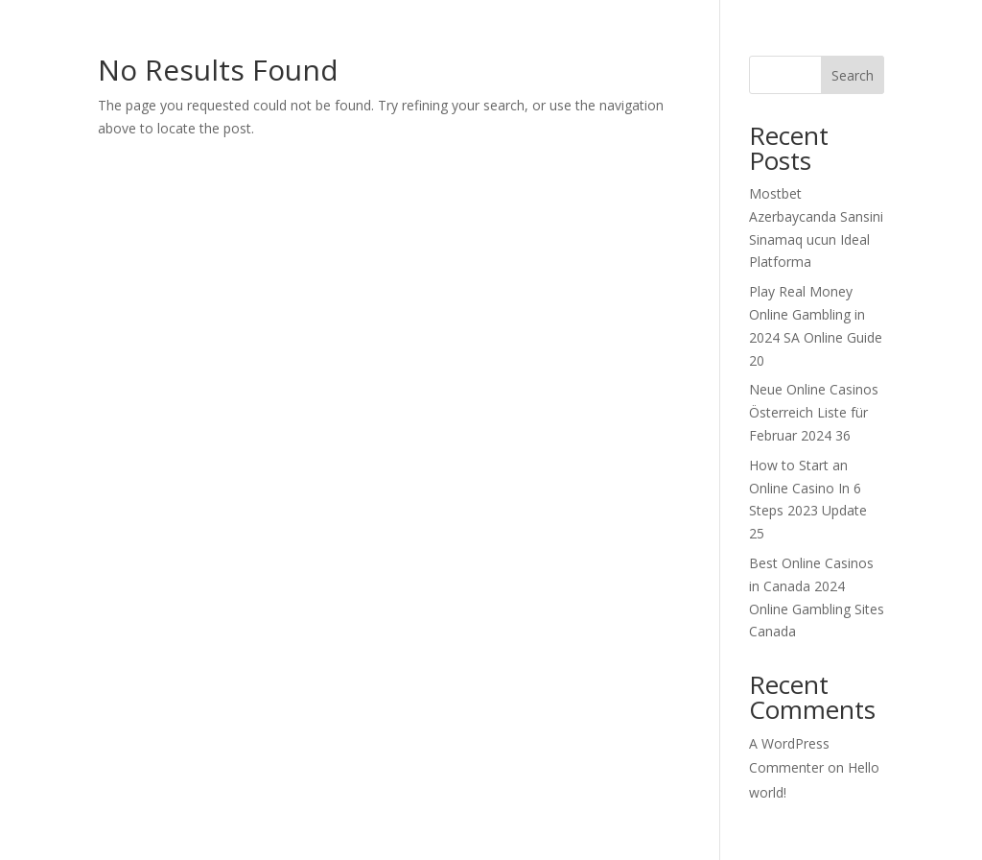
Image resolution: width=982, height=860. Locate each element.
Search (852, 75)
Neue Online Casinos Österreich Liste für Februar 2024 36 (813, 412)
